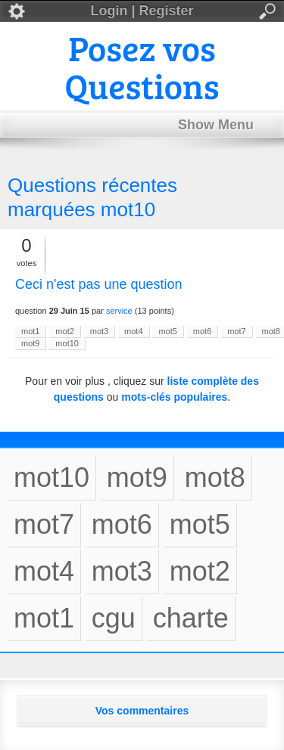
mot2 (64, 331)
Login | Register (142, 11)
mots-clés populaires (174, 397)
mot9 (30, 343)
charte (191, 618)
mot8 (215, 477)
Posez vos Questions (142, 66)
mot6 (202, 331)
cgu (114, 618)
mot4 (133, 331)
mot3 (99, 331)
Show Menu (216, 124)
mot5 (167, 331)
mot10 (67, 343)
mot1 (30, 331)
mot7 (236, 331)
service (119, 310)
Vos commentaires (142, 711)
